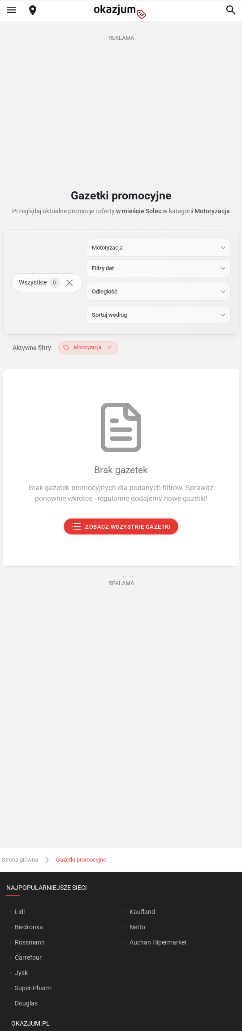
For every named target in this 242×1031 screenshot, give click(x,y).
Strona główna (20, 859)
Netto (137, 927)
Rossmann (30, 942)
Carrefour (28, 957)
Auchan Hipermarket (158, 942)
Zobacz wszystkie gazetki (121, 526)
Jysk (21, 972)
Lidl (20, 911)
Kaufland (142, 911)
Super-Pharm (33, 988)
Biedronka (29, 927)
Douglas (26, 1003)
